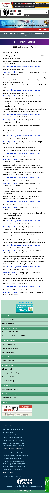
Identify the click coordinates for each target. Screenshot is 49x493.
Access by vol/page (8, 360)
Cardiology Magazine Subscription (14, 443)
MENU (43, 30)
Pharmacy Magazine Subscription (14, 461)
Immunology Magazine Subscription (14, 466)
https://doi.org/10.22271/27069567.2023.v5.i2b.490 (23, 267)
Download (13, 72)
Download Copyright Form (10, 389)
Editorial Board (7, 369)
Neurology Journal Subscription (13, 435)
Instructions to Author (9, 344)
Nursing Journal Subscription (12, 469)
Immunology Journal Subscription (14, 464)
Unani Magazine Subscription (12, 458)
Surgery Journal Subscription (12, 437)
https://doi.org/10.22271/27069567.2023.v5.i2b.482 (23, 114)
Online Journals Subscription (12, 476)
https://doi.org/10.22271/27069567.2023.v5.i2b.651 (23, 286)
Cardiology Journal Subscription (13, 440)
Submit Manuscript (8, 352)
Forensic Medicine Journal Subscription (16, 455)
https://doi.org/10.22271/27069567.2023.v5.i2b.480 (23, 66)
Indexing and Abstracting (10, 373)
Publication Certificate (9, 377)
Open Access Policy (9, 397)
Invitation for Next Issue (10, 348)
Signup (27, 15)
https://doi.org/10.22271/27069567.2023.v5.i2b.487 (23, 201)
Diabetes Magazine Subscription (13, 445)
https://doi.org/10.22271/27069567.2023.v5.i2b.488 (23, 221)
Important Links (8, 432)
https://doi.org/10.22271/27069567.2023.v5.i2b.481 (23, 90)
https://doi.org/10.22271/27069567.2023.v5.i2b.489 (23, 245)
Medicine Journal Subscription (13, 429)
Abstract (6, 72)
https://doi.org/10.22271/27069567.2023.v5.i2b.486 (23, 177)
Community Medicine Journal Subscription (16, 453)
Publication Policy (8, 381)
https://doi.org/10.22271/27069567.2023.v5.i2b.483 (23, 136)
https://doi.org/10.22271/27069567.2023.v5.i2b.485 (23, 153)
